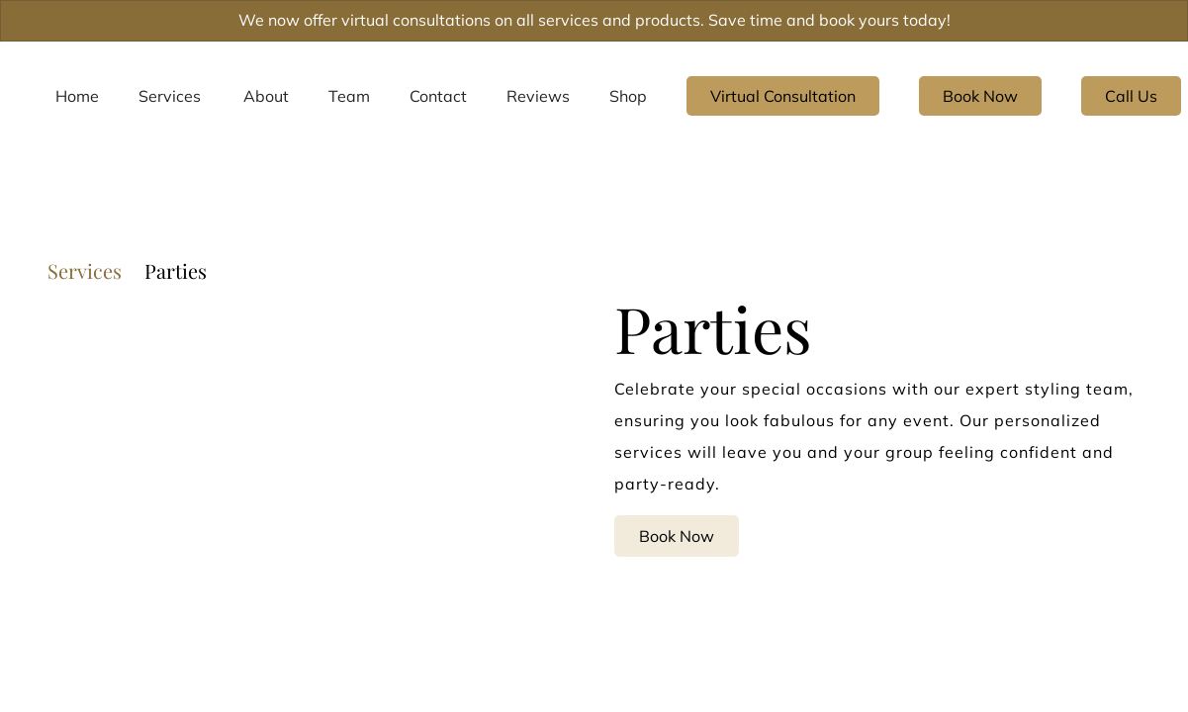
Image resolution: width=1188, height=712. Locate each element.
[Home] (77, 96)
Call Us (1131, 96)
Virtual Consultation (783, 96)
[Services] (169, 96)
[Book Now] (980, 96)
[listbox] (266, 96)
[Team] (349, 96)
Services (84, 271)
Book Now (980, 96)
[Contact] (438, 96)
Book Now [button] (676, 535)
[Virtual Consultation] (783, 96)
